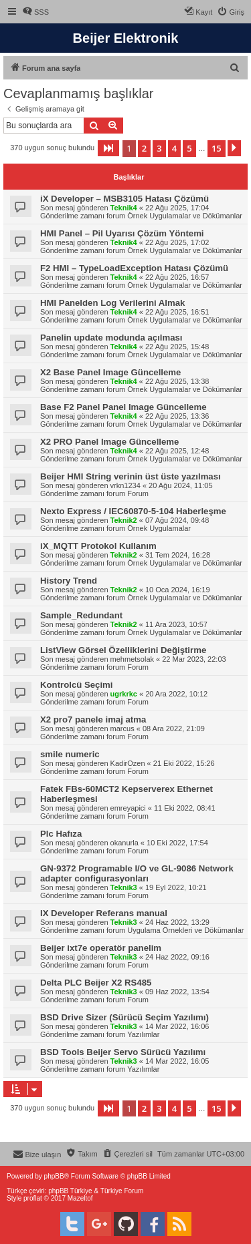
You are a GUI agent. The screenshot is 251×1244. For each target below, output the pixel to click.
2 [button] (144, 148)
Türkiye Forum (121, 1191)
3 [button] (159, 148)
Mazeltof (80, 1198)
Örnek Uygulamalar (159, 528)
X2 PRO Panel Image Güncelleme (109, 442)
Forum (138, 493)
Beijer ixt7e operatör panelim (100, 948)
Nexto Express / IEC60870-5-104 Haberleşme (133, 511)
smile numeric (70, 754)
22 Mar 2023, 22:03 (194, 659)
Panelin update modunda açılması (111, 338)
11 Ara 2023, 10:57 (176, 624)
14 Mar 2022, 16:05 (177, 1061)
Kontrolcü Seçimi (76, 685)
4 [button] (174, 148)
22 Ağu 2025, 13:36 (177, 416)
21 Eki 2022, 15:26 (184, 763)
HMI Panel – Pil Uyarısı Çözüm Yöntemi (122, 233)
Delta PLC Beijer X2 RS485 (95, 983)
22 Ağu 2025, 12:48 (177, 451)
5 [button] (189, 148)
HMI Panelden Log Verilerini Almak (112, 303)
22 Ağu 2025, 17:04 (177, 208)
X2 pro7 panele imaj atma (93, 719)
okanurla (124, 843)
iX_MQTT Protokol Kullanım (98, 546)
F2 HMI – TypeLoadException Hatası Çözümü (134, 268)
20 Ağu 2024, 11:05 (180, 485)
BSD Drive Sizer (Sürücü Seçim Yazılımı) (124, 1017)
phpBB (54, 1176)
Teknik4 (123, 208)
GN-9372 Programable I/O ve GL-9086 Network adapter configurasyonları (137, 873)
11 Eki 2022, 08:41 (185, 808)
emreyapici (128, 808)
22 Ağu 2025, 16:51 (177, 312)
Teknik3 (123, 887)
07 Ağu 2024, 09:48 (177, 520)
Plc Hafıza (61, 834)
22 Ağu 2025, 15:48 (177, 347)
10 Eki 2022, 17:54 (177, 843)
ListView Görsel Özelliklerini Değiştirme (123, 650)
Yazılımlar (143, 1034)
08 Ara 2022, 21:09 (174, 728)
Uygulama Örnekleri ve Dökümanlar (185, 930)
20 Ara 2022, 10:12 (176, 694)
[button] (108, 148)
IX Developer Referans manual (103, 913)
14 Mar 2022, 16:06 (177, 1026)
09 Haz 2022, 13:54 (177, 992)
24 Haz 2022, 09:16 (177, 957)
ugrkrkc (123, 694)
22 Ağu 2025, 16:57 (177, 277)
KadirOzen (127, 763)
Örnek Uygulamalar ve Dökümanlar (184, 216)
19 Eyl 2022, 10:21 (176, 887)
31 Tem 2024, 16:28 (177, 555)
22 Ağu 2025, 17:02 (177, 242)
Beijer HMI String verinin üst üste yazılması (130, 476)
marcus (122, 728)
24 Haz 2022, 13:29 (177, 922)
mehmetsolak (132, 659)
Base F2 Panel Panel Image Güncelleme (123, 407)
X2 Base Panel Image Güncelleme (110, 372)
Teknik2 (123, 520)
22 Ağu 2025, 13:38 (177, 381)
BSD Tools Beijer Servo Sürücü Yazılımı (122, 1052)
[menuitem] (35, 12)
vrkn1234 (125, 485)
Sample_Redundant (81, 615)
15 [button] (217, 148)
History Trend (68, 581)
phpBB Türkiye (70, 1191)
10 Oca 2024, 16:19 (177, 590)
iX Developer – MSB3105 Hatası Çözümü (124, 199)
